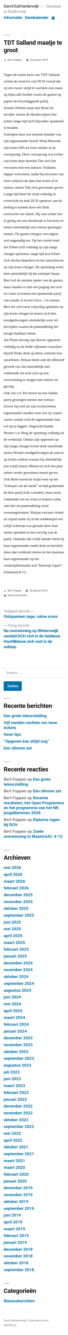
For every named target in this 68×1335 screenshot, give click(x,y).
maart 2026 (14, 881)
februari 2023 (16, 1092)
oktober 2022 (16, 1119)
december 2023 (18, 1037)
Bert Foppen (15, 59)
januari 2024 (15, 1031)
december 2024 (18, 963)
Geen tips (12, 734)
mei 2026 (12, 867)
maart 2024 (14, 1017)
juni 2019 (12, 1215)
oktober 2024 (16, 976)
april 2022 (13, 1140)
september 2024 (19, 983)
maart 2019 (14, 1228)
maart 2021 (14, 1160)
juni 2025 (12, 922)
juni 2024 (12, 997)
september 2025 (19, 915)
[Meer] (53, 18)
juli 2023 (12, 1072)
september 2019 (19, 1208)
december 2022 (18, 1106)
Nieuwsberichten (17, 595)
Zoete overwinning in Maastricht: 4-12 (33, 834)
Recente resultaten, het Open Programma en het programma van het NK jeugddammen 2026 (34, 805)
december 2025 (18, 894)
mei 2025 (12, 928)
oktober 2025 (16, 908)
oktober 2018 (16, 1262)
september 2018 (19, 1269)
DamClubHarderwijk (21, 6)
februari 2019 (16, 1235)
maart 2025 (14, 942)
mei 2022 (12, 1133)
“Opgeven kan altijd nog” (26, 741)
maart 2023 (14, 1085)
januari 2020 (15, 1181)
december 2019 (18, 1187)
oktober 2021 (16, 1147)
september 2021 (19, 1153)
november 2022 (18, 1113)
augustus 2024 (17, 990)
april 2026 (13, 874)
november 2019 (18, 1194)
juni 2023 (12, 1078)
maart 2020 (14, 1167)
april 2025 (13, 935)
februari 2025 (16, 949)
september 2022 (19, 1126)
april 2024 (13, 1010)
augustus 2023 (17, 1065)
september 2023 (19, 1058)
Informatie (13, 17)
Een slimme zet (18, 748)
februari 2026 (16, 888)
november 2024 (18, 969)
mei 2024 (12, 1003)
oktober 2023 (16, 1051)
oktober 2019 (16, 1201)
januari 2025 (15, 956)
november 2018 (18, 1256)
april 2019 (13, 1222)
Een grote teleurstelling (25, 715)
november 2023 (18, 1044)
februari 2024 (16, 1024)
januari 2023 (15, 1099)
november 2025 (18, 901)
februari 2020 (16, 1174)
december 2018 (18, 1249)
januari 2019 (15, 1242)
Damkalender (37, 17)
